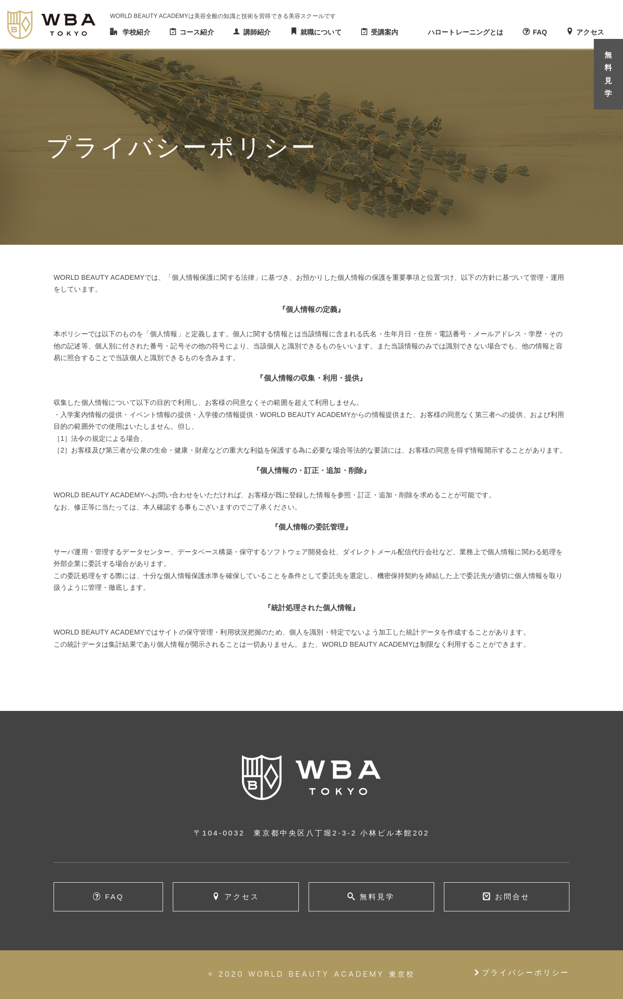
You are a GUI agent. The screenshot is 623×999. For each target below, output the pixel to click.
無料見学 (377, 896)
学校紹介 (136, 32)
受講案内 (385, 32)
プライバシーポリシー (521, 972)
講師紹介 (257, 32)
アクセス (590, 32)
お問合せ (512, 896)
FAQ (540, 32)
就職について (321, 32)
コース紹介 (197, 32)
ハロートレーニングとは (466, 32)
